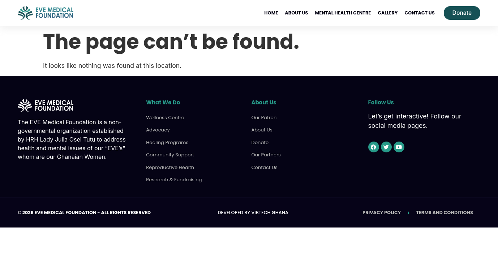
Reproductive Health (169, 167)
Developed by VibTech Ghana (253, 212)
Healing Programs (166, 142)
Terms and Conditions (444, 212)
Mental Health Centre (342, 13)
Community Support (169, 154)
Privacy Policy (381, 212)
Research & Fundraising (173, 179)
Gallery (387, 13)
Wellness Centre (164, 117)
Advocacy (157, 130)
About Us (296, 13)
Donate (259, 142)
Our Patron (263, 117)
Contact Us (419, 13)
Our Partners (265, 154)
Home (271, 13)
